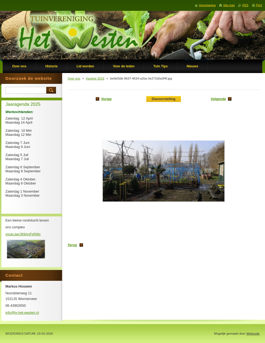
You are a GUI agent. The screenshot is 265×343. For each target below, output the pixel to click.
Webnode (253, 333)
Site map (229, 5)
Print (259, 5)
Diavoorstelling (163, 99)
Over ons (74, 78)
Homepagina (207, 5)
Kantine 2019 (95, 78)
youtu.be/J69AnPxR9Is (23, 234)
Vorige (106, 99)
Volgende (218, 99)
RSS (245, 5)
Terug (72, 245)
